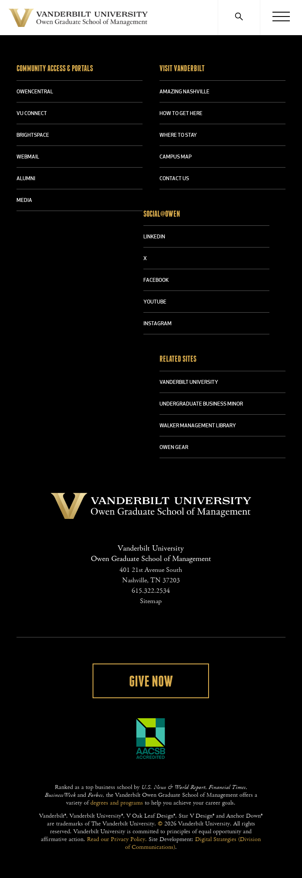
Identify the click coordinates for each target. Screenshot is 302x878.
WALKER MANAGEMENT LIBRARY (197, 426)
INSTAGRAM (157, 324)
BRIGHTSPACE (33, 135)
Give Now (151, 681)
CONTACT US (174, 179)
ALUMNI (26, 179)
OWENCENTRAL (35, 92)
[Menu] (281, 17)
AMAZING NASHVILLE (184, 92)
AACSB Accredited (151, 738)
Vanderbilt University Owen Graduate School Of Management (78, 19)
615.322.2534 (151, 590)
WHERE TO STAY (178, 135)
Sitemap (151, 601)
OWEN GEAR (173, 447)
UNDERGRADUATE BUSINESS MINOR (201, 404)
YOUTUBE (154, 302)
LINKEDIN (154, 237)
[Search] (239, 17)
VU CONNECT (32, 113)
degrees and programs (116, 803)
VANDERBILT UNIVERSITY (188, 382)
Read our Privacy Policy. (117, 839)
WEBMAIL (28, 157)
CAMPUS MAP (175, 157)
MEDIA (24, 200)
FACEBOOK (156, 280)
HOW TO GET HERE (180, 113)
